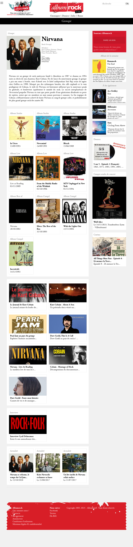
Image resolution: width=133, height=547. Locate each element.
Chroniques (55, 16)
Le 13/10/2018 (16, 480)
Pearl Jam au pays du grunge (22, 336)
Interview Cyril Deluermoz (22, 436)
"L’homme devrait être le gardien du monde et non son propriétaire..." (116, 131)
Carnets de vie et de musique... (23, 400)
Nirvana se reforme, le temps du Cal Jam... (19, 476)
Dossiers (65, 16)
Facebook (54, 510)
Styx (109, 123)
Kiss (109, 93)
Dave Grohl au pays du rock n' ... (64, 338)
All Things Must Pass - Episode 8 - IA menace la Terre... (108, 260)
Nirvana (13, 226)
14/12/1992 (15, 272)
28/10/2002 (15, 229)
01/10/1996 (42, 189)
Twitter (53, 513)
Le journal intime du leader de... (24, 307)
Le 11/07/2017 (70, 480)
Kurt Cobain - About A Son (62, 304)
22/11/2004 (68, 229)
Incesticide (14, 269)
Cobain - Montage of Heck (61, 367)
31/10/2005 (42, 231)
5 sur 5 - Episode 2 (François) (106, 164)
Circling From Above (116, 125)
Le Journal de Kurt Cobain (21, 304)
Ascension (112, 109)
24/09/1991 (42, 146)
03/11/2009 (15, 186)
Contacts (16, 513)
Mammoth (111, 61)
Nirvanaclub (46, 60)
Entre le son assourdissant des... (23, 439)
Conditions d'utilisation (23, 521)
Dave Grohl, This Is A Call (61, 336)
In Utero (14, 143)
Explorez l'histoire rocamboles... (23, 338)
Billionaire (112, 107)
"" (109, 77)
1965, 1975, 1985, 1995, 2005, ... (108, 167)
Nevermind (41, 143)
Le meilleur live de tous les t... (23, 369)
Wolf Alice (98, 222)
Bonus (80, 16)
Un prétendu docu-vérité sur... (63, 307)
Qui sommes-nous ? (21, 510)
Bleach (66, 143)
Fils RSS (53, 516)
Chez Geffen (46, 58)
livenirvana (45, 61)
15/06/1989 (68, 146)
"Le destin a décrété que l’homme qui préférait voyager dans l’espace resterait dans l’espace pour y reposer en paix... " (116, 100)
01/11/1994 (68, 189)
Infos (73, 16)
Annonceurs (18, 518)
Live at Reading (17, 183)
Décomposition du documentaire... (65, 369)
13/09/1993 (15, 146)
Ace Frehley (113, 91)
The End (111, 64)
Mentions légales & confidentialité (27, 524)
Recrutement (18, 516)
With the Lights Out (72, 226)
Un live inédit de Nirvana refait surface (74, 476)
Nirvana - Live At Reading (21, 367)
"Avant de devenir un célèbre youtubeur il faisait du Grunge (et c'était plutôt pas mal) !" (116, 115)
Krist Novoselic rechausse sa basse (44, 476)
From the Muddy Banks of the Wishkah (47, 185)
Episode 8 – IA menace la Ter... (107, 264)
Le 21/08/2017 (43, 480)
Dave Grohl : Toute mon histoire (24, 398)
